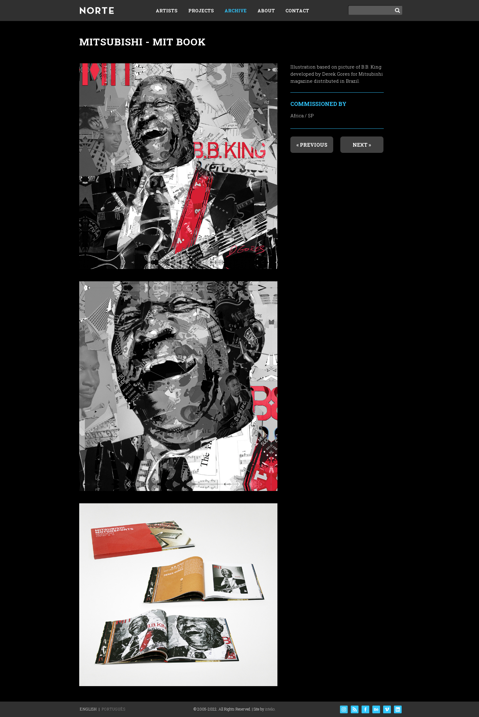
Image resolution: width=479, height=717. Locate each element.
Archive (235, 11)
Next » (362, 144)
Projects (201, 11)
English (88, 709)
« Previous (312, 144)
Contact (297, 11)
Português (113, 709)
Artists (167, 11)
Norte (97, 11)
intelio (270, 709)
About (266, 11)
